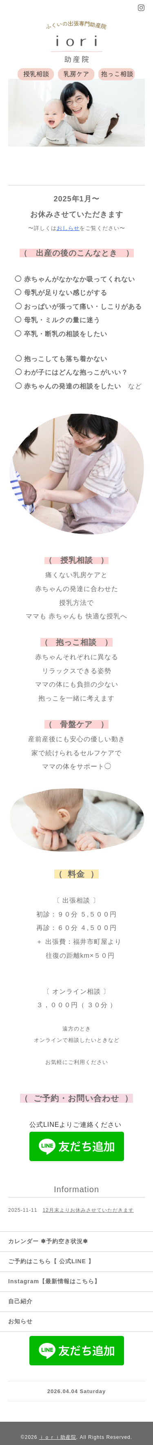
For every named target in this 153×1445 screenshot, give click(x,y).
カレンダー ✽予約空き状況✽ (48, 1241)
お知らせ (20, 1321)
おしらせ (68, 228)
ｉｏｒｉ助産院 (57, 1437)
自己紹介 (20, 1301)
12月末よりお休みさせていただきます (87, 1210)
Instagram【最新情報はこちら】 (54, 1281)
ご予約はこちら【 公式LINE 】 (51, 1261)
